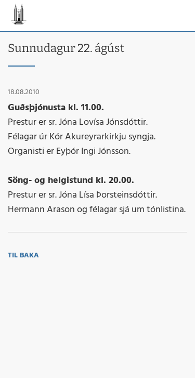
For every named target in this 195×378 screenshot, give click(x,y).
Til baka (23, 256)
